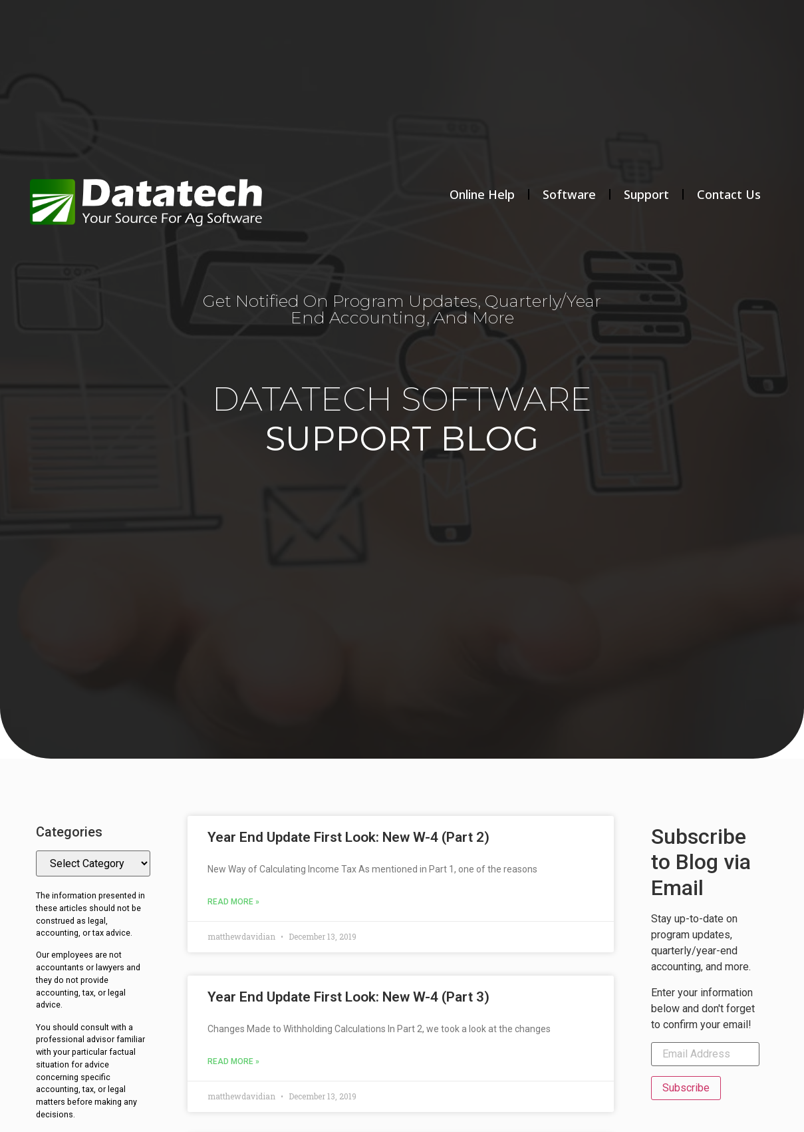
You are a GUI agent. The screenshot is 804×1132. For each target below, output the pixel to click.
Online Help (482, 194)
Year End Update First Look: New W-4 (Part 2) (348, 837)
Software (569, 194)
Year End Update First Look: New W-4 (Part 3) (348, 997)
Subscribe (686, 1087)
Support (646, 194)
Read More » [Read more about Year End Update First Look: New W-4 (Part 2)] (233, 901)
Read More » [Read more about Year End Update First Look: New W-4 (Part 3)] (233, 1061)
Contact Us (729, 194)
